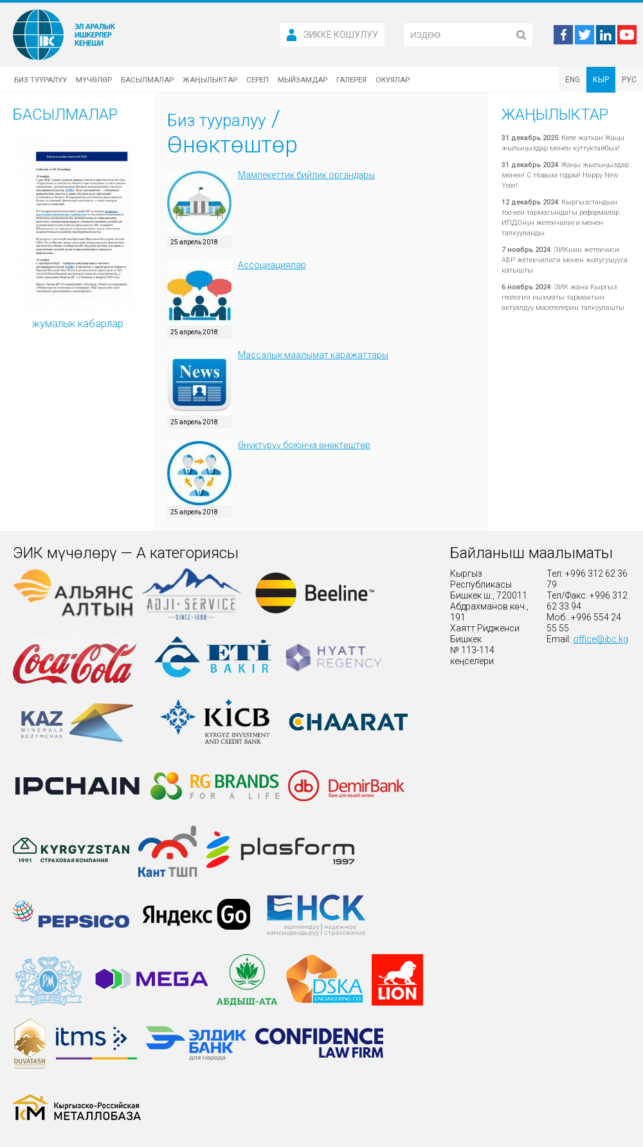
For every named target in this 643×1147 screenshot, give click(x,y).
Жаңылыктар (210, 79)
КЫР (601, 79)
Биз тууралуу (40, 79)
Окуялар (393, 79)
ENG (572, 79)
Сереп (257, 79)
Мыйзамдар (302, 79)
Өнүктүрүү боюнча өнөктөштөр (304, 445)
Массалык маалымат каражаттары (313, 355)
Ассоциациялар (272, 265)
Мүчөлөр (94, 79)
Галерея (351, 79)
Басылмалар (147, 79)
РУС (629, 79)
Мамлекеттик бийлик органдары (306, 175)
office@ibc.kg (600, 639)
